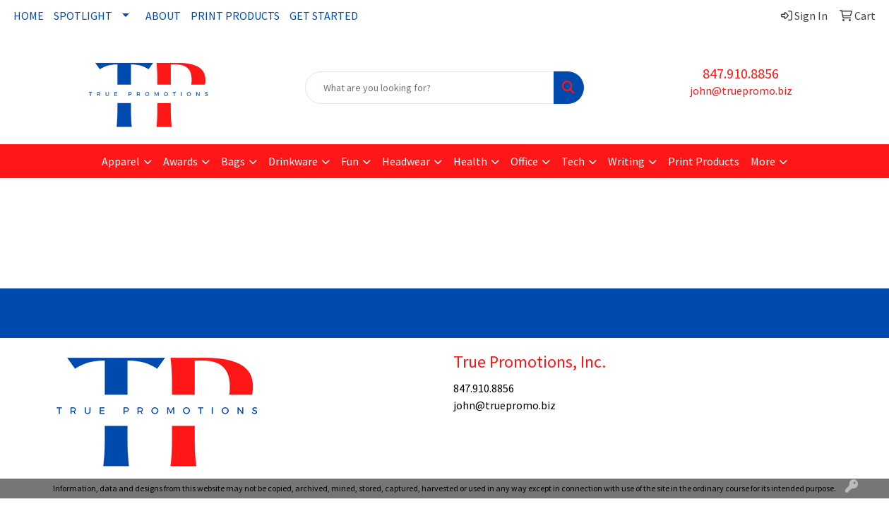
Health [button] (470, 161)
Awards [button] (180, 161)
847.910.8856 (741, 73)
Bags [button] (233, 161)
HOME (28, 15)
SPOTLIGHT (83, 15)
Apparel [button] (121, 161)
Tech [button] (573, 161)
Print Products (703, 161)
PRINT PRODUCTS (235, 15)
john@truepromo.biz (741, 90)
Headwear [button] (406, 161)
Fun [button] (350, 161)
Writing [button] (626, 161)
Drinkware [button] (293, 161)
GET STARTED (324, 15)
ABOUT (163, 15)
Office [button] (524, 161)
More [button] (763, 161)
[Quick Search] (430, 87)
